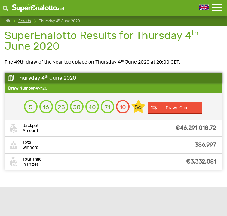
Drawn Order (178, 107)
